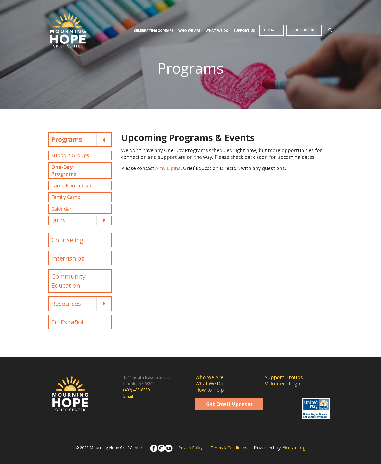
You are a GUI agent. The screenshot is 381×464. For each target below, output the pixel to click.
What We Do (217, 30)
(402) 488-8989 (136, 390)
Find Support (303, 30)
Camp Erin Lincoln (72, 185)
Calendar (61, 208)
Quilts (81, 220)
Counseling (67, 240)
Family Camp (65, 197)
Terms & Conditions (229, 447)
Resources (81, 303)
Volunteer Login (283, 383)
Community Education (68, 280)
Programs (81, 139)
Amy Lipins (168, 168)
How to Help (209, 390)
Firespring (294, 447)
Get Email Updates (229, 404)
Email (128, 396)
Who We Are (189, 30)
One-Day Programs (63, 170)
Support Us (244, 30)
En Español (67, 322)
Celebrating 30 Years (153, 30)
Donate (271, 30)
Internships (67, 258)
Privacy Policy (190, 447)
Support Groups (70, 155)
